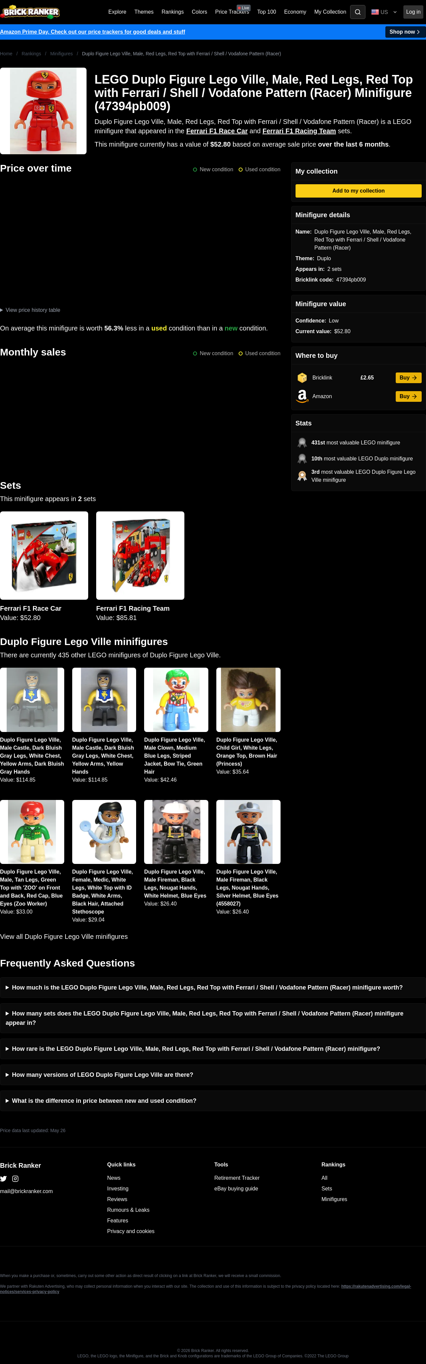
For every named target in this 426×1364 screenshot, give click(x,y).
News (113, 1178)
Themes (144, 12)
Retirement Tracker (237, 1178)
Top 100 (266, 12)
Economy (295, 12)
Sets (326, 1188)
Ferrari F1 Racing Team (299, 131)
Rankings (173, 12)
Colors (199, 12)
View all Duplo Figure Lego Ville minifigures (64, 936)
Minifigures (61, 53)
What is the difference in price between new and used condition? (104, 1100)
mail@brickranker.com (26, 1191)
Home (6, 53)
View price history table (33, 310)
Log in (413, 12)
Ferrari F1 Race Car (217, 131)
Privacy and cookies (130, 1231)
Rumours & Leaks (128, 1210)
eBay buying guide (236, 1188)
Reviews (117, 1199)
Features (117, 1220)
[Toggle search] (357, 12)
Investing (117, 1188)
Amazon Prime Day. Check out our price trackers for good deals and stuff (92, 32)
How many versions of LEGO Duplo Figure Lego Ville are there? (102, 1074)
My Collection (330, 12)
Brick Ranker (20, 1165)
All (324, 1178)
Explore (117, 12)
